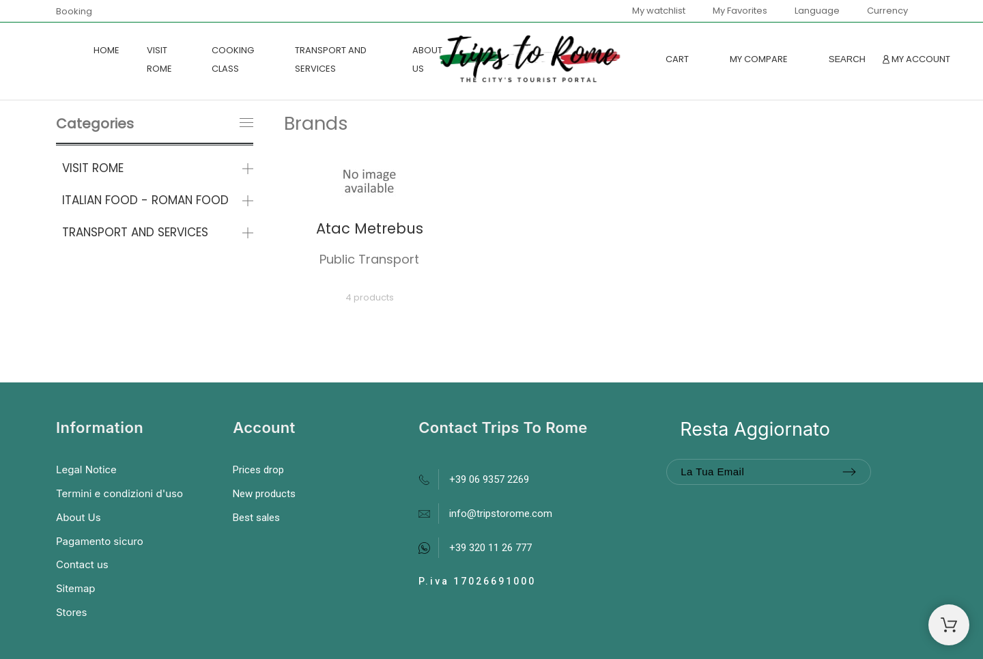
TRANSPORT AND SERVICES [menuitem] (331, 59)
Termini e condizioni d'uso (119, 493)
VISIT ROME (93, 168)
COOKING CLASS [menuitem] (233, 59)
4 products (369, 297)
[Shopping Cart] (948, 624)
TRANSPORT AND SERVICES (135, 232)
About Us (78, 517)
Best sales (256, 517)
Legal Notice (86, 469)
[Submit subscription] (849, 472)
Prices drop (258, 470)
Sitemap (76, 588)
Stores (71, 612)
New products (264, 494)
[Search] (847, 59)
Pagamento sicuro (99, 541)
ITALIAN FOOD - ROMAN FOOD (145, 200)
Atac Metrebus (369, 228)
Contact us (82, 564)
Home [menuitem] (106, 50)
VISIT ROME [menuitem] (159, 59)
